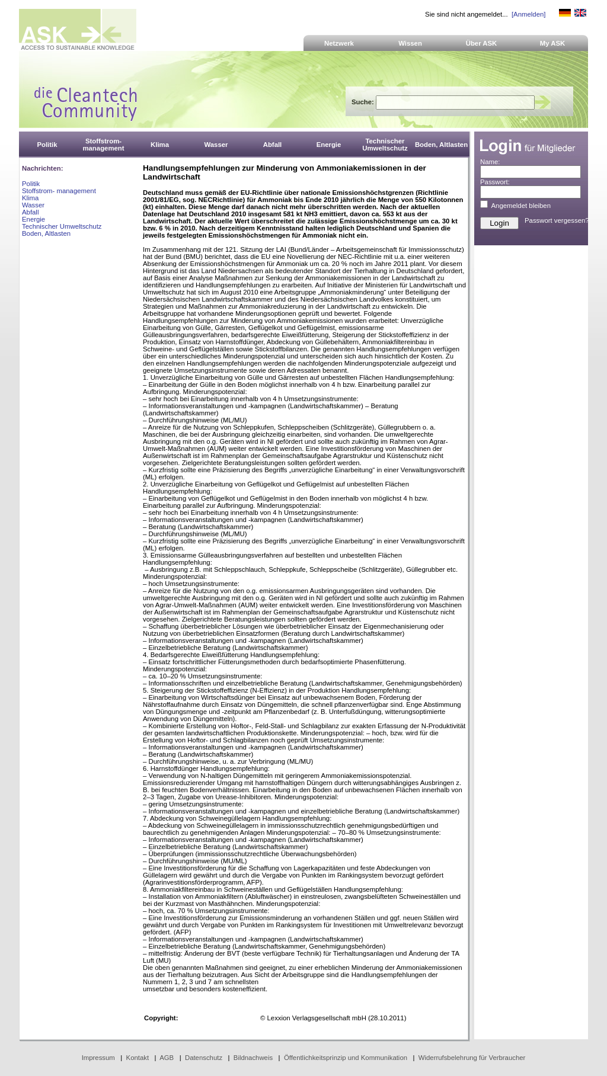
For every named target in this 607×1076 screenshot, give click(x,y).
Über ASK (481, 43)
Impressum (98, 1057)
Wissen (410, 43)
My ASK (553, 43)
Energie (33, 219)
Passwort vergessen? (557, 220)
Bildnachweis (253, 1057)
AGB (166, 1057)
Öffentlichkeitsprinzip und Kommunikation (345, 1057)
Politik (31, 183)
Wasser (33, 205)
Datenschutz (203, 1057)
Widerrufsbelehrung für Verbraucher (472, 1057)
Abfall (30, 212)
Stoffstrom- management (59, 190)
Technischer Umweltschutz (61, 226)
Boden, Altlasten (46, 233)
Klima (30, 197)
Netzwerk (339, 43)
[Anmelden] (528, 14)
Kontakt (137, 1057)
